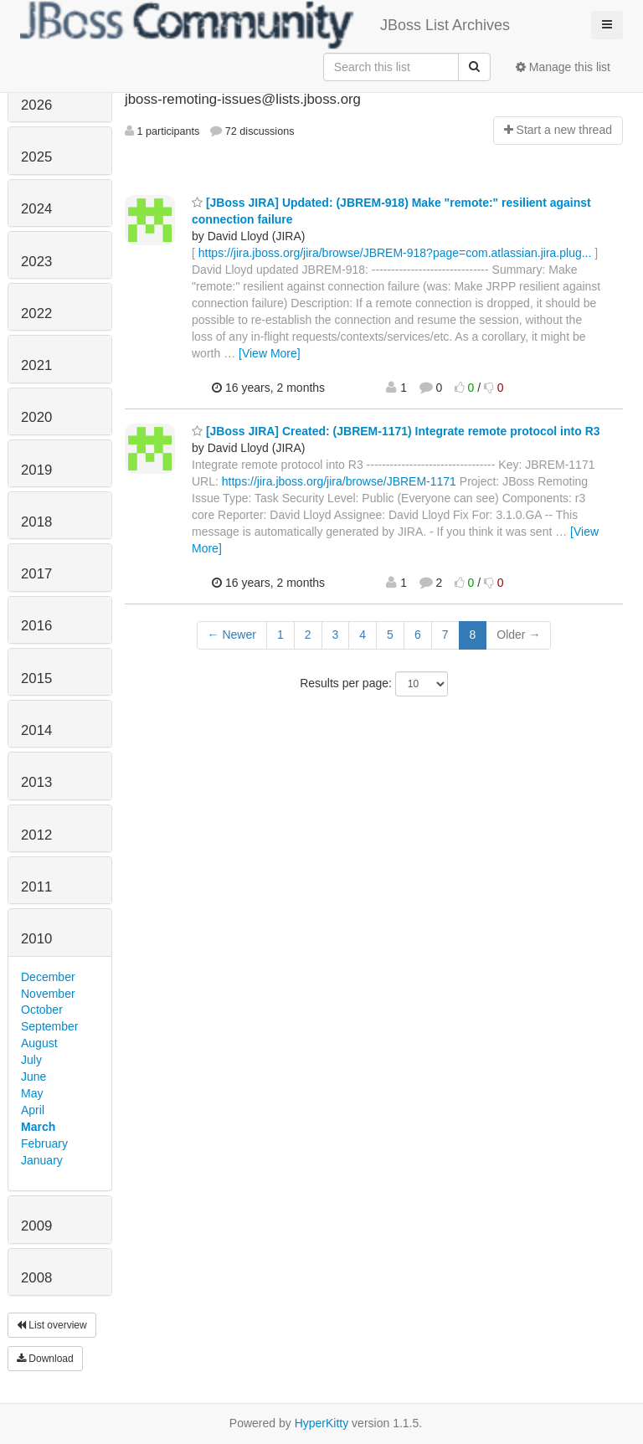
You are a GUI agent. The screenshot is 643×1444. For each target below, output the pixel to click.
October (42, 1009)
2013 (36, 782)
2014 (36, 730)
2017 (36, 574)
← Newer (232, 634)
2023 (36, 262)
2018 (36, 522)
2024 (36, 209)
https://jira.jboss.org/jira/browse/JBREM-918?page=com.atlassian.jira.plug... (395, 253)
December (48, 977)
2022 (36, 313)
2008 (36, 1278)
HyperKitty (322, 1423)
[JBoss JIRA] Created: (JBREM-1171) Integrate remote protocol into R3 (396, 431)
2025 (36, 157)
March (38, 1126)
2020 (36, 417)
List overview (52, 1325)
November (48, 993)
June (33, 1076)
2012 (36, 835)
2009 (36, 1226)
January (42, 1160)
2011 (36, 887)
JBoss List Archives (265, 25)
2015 (36, 678)
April (32, 1110)
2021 (36, 365)
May (32, 1093)
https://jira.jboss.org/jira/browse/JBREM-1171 (339, 481)
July (31, 1059)
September (49, 1026)
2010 (36, 939)
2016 (36, 626)
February (44, 1143)
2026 (36, 105)
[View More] (270, 353)
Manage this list (563, 67)
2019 (36, 470)
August (39, 1043)
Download (45, 1358)
